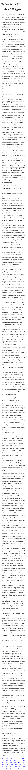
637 (24, 766)
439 (3, 766)
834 (18, 768)
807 (7, 766)
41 (22, 768)
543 (7, 762)
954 (3, 762)
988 (23, 758)
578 (15, 762)
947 (15, 758)
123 (15, 760)
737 (23, 762)
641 (11, 760)
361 (16, 764)
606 (3, 764)
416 (24, 764)
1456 (11, 766)
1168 (7, 764)
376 (11, 762)
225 (20, 766)
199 (19, 758)
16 (3, 768)
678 (11, 758)
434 (19, 762)
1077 (20, 764)
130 (3, 760)
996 (6, 768)
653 (3, 758)
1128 (12, 764)
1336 (16, 766)
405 (7, 758)
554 (14, 768)
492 (10, 768)
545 (7, 760)
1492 (19, 760)
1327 (24, 760)
